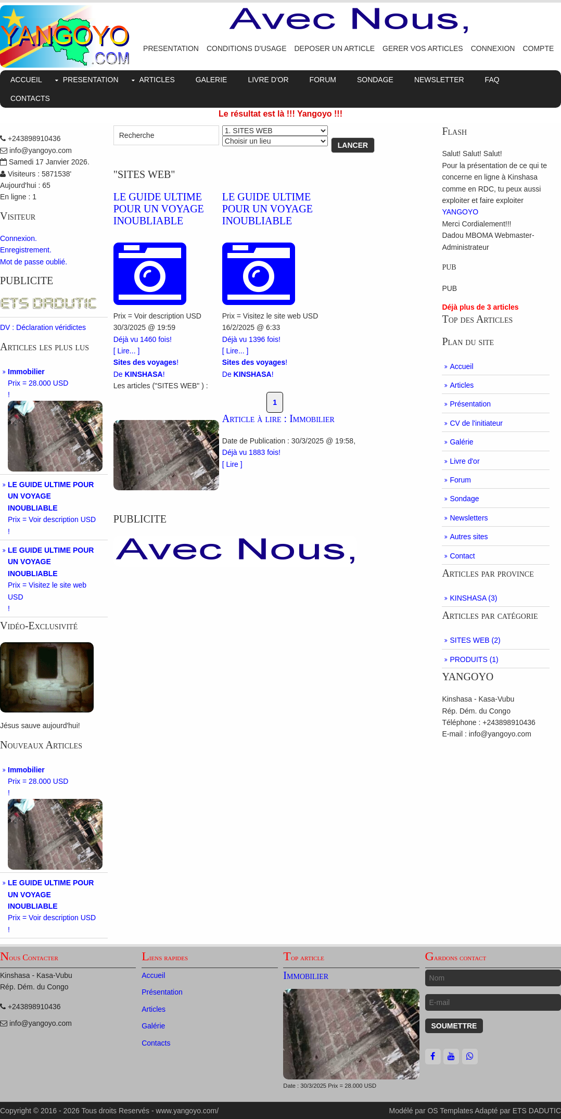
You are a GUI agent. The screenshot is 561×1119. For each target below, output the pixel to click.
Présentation (470, 404)
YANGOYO (460, 212)
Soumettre (454, 1026)
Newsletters (469, 518)
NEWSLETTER (439, 79)
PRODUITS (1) (474, 659)
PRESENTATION (171, 48)
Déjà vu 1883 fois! (251, 452)
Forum (460, 480)
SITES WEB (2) (475, 640)
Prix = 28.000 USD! (55, 419)
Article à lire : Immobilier (278, 418)
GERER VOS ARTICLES (422, 48)
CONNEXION (493, 48)
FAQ (492, 79)
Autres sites (469, 536)
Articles (462, 385)
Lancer (353, 145)
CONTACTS (30, 98)
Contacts (156, 1043)
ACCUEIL (26, 79)
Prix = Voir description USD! (52, 508)
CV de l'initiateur (476, 423)
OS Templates (450, 1111)
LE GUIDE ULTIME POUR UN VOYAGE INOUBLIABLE (158, 208)
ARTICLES (157, 79)
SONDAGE (375, 79)
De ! (139, 374)
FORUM (323, 79)
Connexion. (18, 238)
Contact (462, 556)
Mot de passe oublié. (33, 262)
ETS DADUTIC (537, 1111)
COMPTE (538, 48)
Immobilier (305, 975)
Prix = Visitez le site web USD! (51, 579)
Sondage (464, 498)
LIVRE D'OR (268, 79)
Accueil (461, 366)
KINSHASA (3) (473, 598)
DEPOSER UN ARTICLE (334, 48)
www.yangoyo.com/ (187, 1111)
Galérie (461, 442)
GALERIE (211, 79)
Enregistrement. (26, 250)
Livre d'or (464, 461)
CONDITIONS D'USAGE (247, 48)
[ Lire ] (232, 464)
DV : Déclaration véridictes (43, 327)
